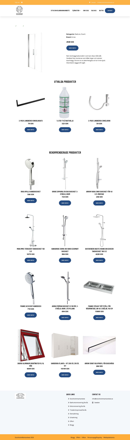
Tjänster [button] (75, 10)
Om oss (86, 10)
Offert (110, 9)
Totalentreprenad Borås (78, 409)
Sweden (91, 2)
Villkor (84, 437)
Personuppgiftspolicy (94, 437)
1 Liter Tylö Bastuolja (65, 119)
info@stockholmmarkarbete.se (105, 2)
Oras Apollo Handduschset (31, 190)
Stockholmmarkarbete (60, 10)
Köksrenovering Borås (77, 405)
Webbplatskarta (108, 437)
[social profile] (21, 2)
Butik (101, 10)
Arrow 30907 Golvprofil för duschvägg (99, 362)
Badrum (19, 24)
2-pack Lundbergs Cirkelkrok (99, 119)
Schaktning (73, 417)
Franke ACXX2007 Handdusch (30, 305)
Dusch (26, 24)
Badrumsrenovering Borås (79, 402)
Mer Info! (72, 46)
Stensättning (74, 413)
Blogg (94, 10)
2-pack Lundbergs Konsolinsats (31, 119)
